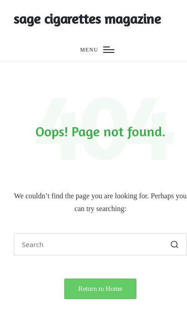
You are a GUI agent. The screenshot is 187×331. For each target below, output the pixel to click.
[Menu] (97, 50)
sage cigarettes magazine (87, 18)
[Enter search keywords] (100, 244)
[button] (174, 244)
